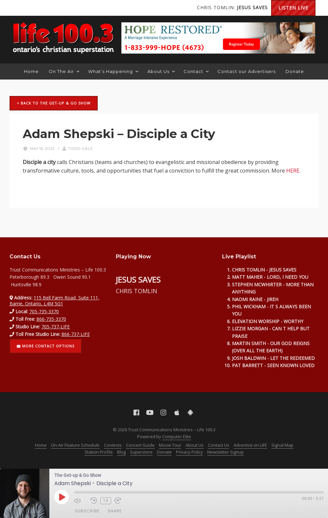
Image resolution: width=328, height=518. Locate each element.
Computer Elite (176, 436)
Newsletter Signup (225, 452)
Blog (121, 452)
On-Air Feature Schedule (75, 445)
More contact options (46, 345)
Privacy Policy (189, 452)
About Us (161, 71)
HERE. (293, 170)
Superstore (141, 452)
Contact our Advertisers (246, 71)
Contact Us (218, 445)
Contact (196, 71)
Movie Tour (170, 445)
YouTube (32, 8)
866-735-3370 (51, 319)
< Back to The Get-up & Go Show (53, 103)
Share (115, 511)
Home (31, 71)
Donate (295, 71)
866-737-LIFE (76, 334)
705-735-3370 (44, 311)
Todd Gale (80, 148)
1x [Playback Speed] (106, 500)
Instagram (45, 8)
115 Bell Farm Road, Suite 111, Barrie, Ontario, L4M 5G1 (55, 300)
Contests (113, 445)
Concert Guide (140, 445)
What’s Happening (113, 71)
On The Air (64, 71)
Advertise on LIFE (250, 445)
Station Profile (99, 452)
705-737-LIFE (55, 326)
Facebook (19, 8)
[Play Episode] (61, 497)
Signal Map (282, 445)
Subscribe (87, 511)
